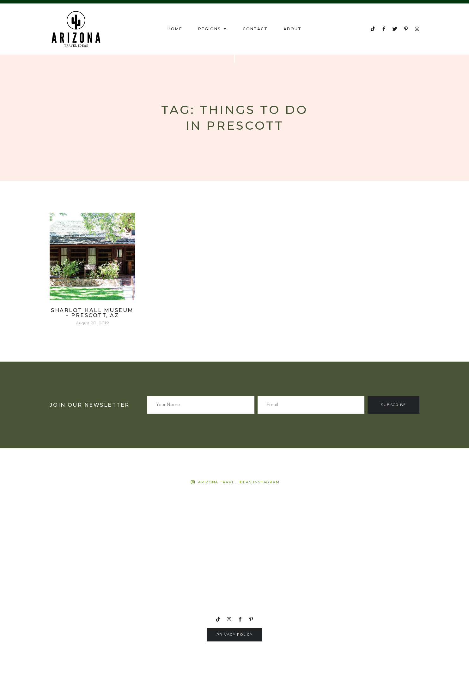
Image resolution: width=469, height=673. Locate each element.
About (292, 29)
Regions (212, 29)
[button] (235, 634)
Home (175, 29)
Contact (255, 29)
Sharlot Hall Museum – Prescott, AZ (92, 312)
